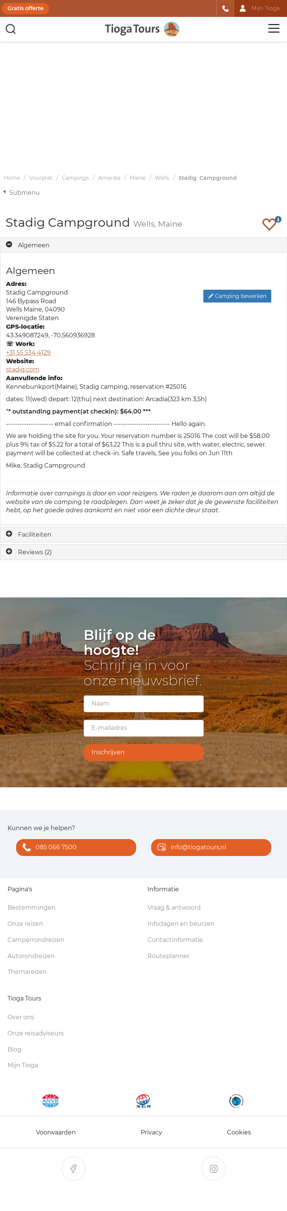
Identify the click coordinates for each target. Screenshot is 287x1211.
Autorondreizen (31, 956)
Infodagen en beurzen (181, 923)
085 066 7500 (48, 848)
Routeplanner (168, 956)
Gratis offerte (26, 8)
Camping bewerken (237, 296)
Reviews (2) (35, 552)
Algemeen (34, 245)
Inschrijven (108, 752)
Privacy (151, 1132)
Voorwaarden (56, 1132)
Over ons (21, 1017)
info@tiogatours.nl (190, 848)
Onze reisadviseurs (36, 1033)
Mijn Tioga (23, 1065)
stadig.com (22, 369)
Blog (14, 1049)
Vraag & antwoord (174, 907)
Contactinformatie (175, 939)
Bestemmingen (32, 907)
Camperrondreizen (36, 939)
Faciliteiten (34, 534)
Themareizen (27, 971)
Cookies (239, 1132)
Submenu (24, 192)
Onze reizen (25, 923)
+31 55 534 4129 (28, 352)
